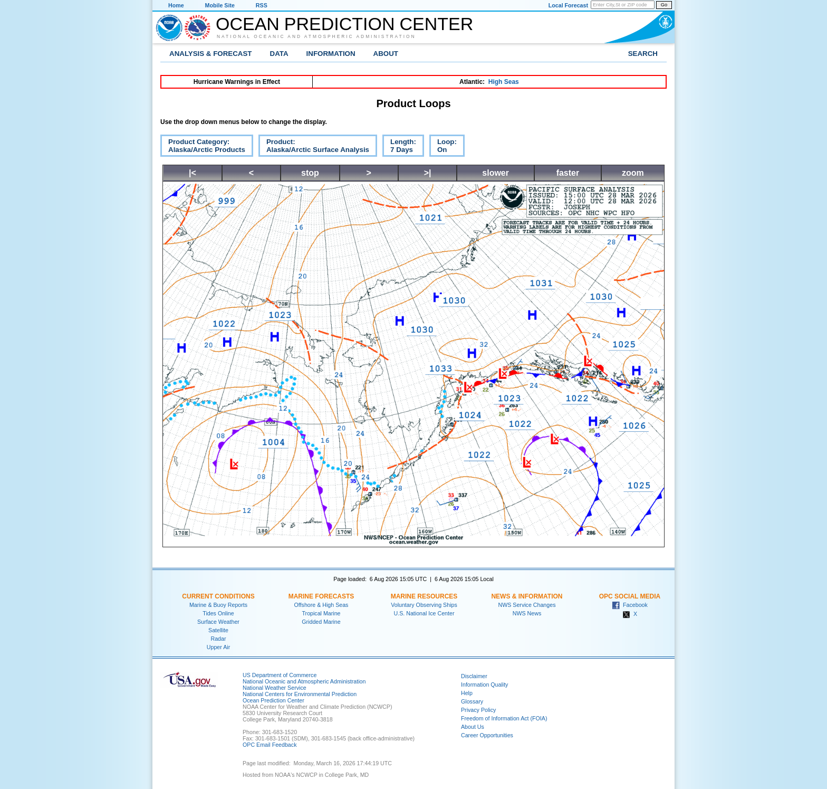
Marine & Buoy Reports (218, 605)
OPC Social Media (629, 596)
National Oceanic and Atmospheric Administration (316, 36)
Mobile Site (220, 5)
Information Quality (484, 684)
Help (467, 693)
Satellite (218, 630)
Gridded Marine (321, 622)
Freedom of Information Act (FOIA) (504, 718)
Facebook (630, 605)
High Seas (503, 81)
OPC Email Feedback (269, 745)
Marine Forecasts (321, 596)
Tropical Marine (321, 613)
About (385, 54)
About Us (472, 727)
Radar (218, 638)
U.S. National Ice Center (424, 613)
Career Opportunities (487, 735)
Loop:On (443, 147)
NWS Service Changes (527, 605)
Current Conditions (218, 596)
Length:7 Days (399, 147)
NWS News (527, 613)
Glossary (472, 701)
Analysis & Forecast (210, 54)
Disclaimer (474, 676)
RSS (261, 5)
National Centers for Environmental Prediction (300, 694)
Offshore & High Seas (321, 605)
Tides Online (218, 613)
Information (330, 54)
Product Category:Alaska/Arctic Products (202, 147)
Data (279, 54)
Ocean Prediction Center (344, 24)
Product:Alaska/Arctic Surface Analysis (313, 147)
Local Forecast (568, 5)
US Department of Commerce (279, 675)
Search (643, 54)
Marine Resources (424, 596)
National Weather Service (274, 688)
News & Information (526, 596)
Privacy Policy (478, 710)
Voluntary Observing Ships (424, 605)
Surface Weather (218, 622)
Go (664, 4)
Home (176, 5)
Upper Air (218, 647)
